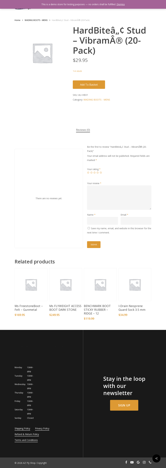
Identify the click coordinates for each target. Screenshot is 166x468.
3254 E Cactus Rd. (24, 352)
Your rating (94, 169)
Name (91, 214)
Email (124, 214)
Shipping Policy (22, 428)
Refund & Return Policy (27, 434)
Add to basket (89, 84)
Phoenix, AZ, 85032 (25, 359)
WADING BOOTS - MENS (36, 20)
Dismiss (121, 4)
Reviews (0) (83, 130)
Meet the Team (56, 364)
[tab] (83, 130)
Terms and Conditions (26, 440)
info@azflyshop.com (58, 356)
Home (17, 20)
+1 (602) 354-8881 (57, 352)
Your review (94, 183)
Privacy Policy (42, 428)
